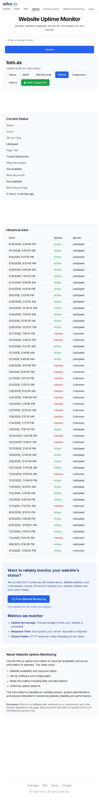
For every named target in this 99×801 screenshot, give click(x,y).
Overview (33, 785)
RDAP (17, 9)
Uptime (36, 9)
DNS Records (43, 74)
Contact (66, 785)
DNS (26, 9)
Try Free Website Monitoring (28, 599)
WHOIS (7, 9)
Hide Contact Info (35, 82)
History (13, 82)
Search (49, 49)
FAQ (44, 785)
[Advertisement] (49, 101)
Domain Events (51, 9)
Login (91, 9)
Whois (12, 74)
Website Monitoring (73, 9)
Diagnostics (79, 74)
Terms (54, 785)
